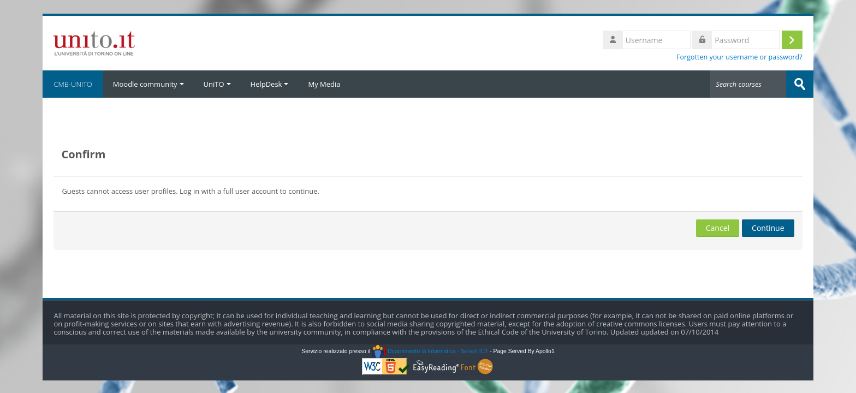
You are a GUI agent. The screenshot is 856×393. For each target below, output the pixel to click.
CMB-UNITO (73, 84)
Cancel (717, 228)
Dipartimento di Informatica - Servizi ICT (430, 351)
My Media (324, 84)
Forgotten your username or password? (739, 57)
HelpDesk (270, 84)
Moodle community (148, 84)
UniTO (217, 84)
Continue (768, 228)
